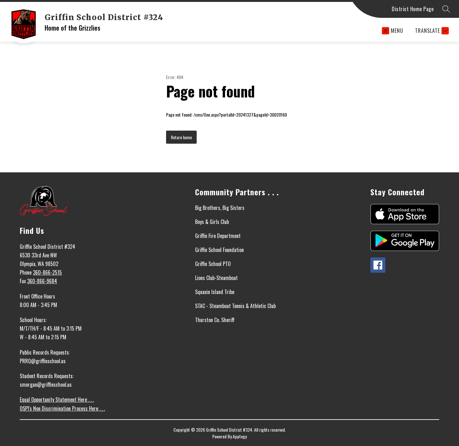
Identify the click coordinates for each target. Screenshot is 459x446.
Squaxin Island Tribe (214, 292)
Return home (181, 137)
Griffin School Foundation (219, 250)
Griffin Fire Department (218, 236)
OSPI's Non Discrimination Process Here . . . (62, 408)
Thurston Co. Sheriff (215, 320)
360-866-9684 (42, 281)
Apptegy (240, 436)
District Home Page (412, 9)
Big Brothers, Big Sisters (219, 208)
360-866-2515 (47, 272)
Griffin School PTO (213, 264)
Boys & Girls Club (212, 222)
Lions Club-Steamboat (216, 278)
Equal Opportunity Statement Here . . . (57, 399)
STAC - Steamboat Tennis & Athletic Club (235, 306)
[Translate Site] (431, 31)
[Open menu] (392, 31)
